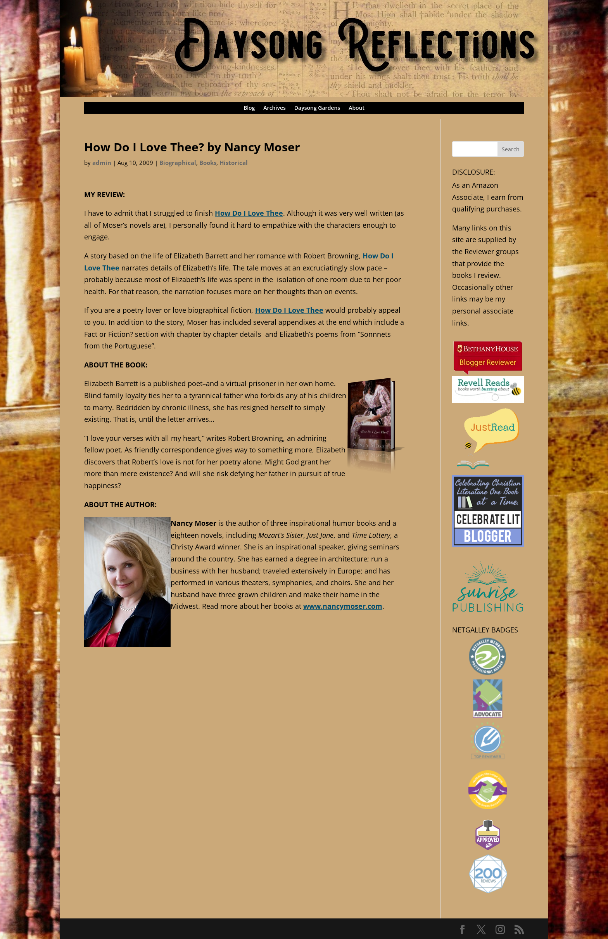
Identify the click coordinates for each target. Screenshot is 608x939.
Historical (233, 162)
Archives (274, 108)
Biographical (177, 162)
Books (207, 162)
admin (101, 162)
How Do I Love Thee (249, 213)
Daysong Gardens (317, 108)
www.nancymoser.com (342, 606)
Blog (249, 108)
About (356, 108)
